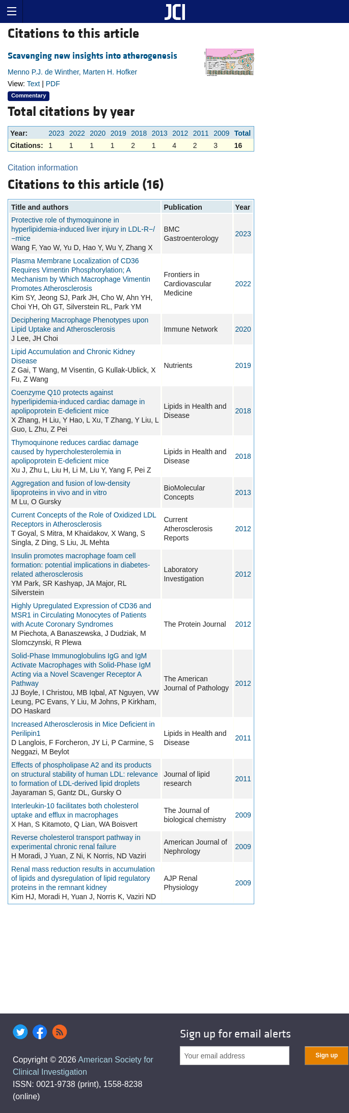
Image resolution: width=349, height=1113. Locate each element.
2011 (201, 133)
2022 (77, 133)
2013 (160, 133)
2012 (180, 133)
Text (33, 84)
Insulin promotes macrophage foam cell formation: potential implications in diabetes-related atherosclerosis (80, 565)
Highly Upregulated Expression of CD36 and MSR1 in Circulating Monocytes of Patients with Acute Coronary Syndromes (81, 615)
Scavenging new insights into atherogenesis (92, 56)
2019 (118, 133)
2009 (221, 133)
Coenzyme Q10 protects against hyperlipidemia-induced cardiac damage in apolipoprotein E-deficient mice (78, 401)
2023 (56, 133)
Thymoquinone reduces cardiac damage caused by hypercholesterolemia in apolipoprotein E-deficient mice (75, 451)
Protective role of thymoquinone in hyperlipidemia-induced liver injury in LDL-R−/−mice (83, 229)
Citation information (43, 167)
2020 (97, 133)
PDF (53, 84)
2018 (139, 133)
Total (242, 133)
